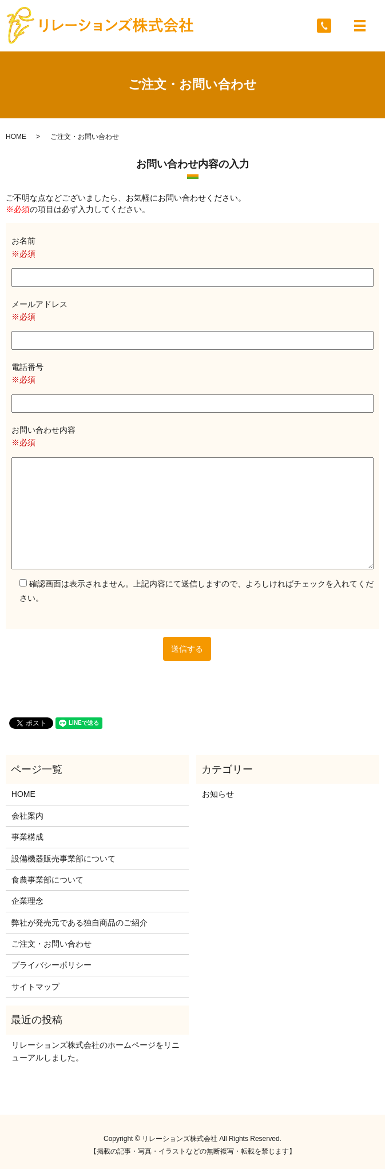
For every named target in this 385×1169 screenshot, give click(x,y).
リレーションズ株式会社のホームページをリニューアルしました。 (95, 1051)
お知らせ (218, 794)
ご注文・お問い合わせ (51, 943)
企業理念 (27, 900)
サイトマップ (35, 986)
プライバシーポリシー (51, 964)
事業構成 (27, 836)
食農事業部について (47, 879)
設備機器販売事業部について (63, 858)
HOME (16, 137)
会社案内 (27, 815)
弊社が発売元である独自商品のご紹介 (79, 922)
